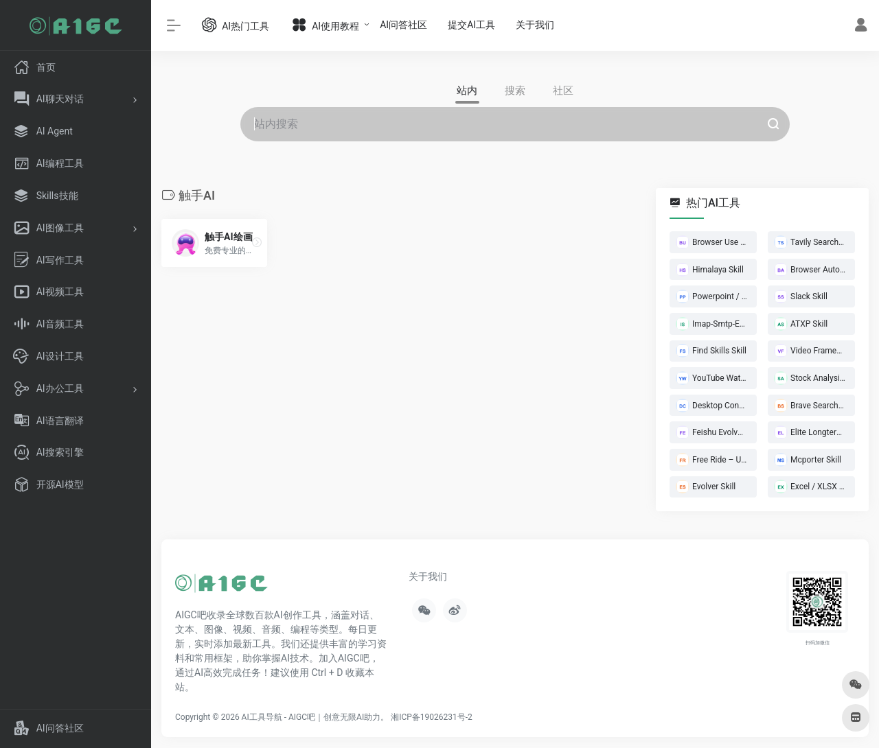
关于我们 (535, 24)
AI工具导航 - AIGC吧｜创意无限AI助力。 (315, 717)
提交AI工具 (471, 24)
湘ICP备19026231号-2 (431, 717)
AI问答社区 (403, 24)
